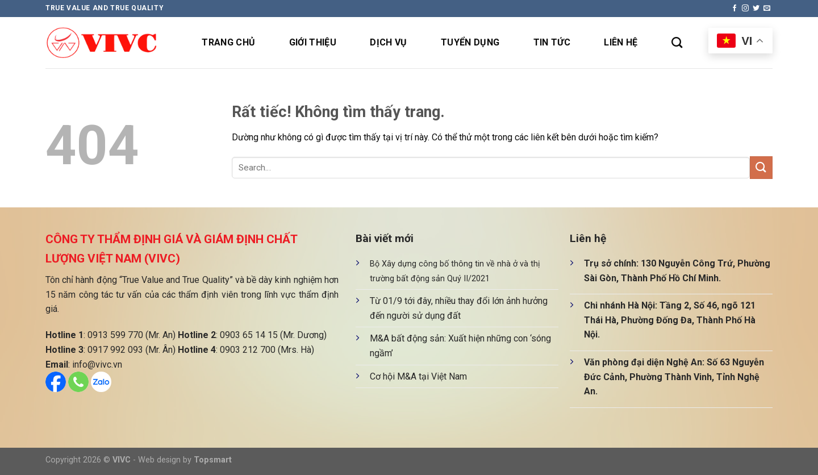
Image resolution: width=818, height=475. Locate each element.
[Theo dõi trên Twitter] (756, 9)
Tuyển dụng (470, 42)
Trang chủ (228, 42)
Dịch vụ (388, 42)
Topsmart (213, 460)
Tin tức (551, 42)
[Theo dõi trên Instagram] (745, 9)
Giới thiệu (312, 42)
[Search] (676, 42)
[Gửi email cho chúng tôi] (766, 9)
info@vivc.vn (97, 364)
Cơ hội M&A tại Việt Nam (418, 376)
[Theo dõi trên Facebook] (734, 9)
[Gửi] (761, 167)
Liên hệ (620, 42)
